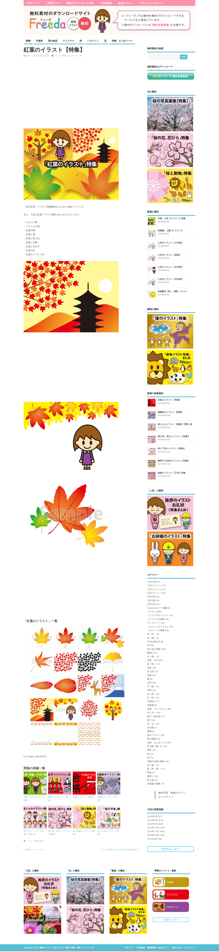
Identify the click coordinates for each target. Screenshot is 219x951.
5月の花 (151, 600)
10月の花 (151, 581)
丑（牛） (151, 634)
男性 (149, 750)
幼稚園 (150, 705)
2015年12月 (153, 827)
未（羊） (151, 723)
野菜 (149, 772)
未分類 (150, 727)
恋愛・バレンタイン (157, 708)
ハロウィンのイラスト (158, 626)
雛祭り (150, 776)
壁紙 (149, 675)
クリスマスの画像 (155, 619)
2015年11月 (153, 831)
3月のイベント (154, 593)
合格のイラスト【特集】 (84, 796)
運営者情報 (151, 947)
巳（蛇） (151, 697)
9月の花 (151, 604)
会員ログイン (125, 3)
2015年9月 (152, 839)
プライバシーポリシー (151, 3)
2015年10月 (153, 835)
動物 (28, 40)
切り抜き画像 (153, 649)
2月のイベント (154, 589)
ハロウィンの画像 (155, 630)
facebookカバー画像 (157, 608)
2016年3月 (152, 816)
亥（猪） (151, 637)
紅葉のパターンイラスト (35, 849)
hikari (28, 55)
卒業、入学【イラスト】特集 (35, 798)
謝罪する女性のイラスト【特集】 (174, 460)
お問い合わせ (176, 947)
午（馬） (151, 656)
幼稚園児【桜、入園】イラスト (173, 291)
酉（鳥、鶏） (153, 768)
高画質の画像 (153, 783)
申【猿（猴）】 (154, 746)
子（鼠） (151, 686)
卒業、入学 (152, 660)
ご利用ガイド (53, 3)
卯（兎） (151, 664)
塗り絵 (150, 671)
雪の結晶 (52, 40)
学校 (149, 690)
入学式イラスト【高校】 (169, 254)
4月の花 (151, 596)
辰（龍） (151, 765)
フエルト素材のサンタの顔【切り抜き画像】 (118, 849)
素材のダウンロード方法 (79, 3)
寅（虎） (151, 694)
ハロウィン (93, 40)
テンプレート (153, 622)
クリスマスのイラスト (158, 615)
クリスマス (68, 40)
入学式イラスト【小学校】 (170, 242)
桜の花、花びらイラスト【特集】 (59, 833)
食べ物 (150, 780)
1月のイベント (154, 585)
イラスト (57, 55)
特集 (36, 841)
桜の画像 (151, 738)
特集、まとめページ (122, 40)
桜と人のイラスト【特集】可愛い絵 (34, 833)
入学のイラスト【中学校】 (170, 266)
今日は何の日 (153, 641)
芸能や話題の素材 (155, 761)
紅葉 (41, 841)
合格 (149, 667)
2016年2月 (152, 820)
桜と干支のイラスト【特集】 (108, 833)
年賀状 (39, 40)
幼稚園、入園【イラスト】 (170, 230)
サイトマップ (189, 947)
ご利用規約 (106, 3)
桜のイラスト (153, 735)
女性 (149, 682)
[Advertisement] (83, 93)
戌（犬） (151, 712)
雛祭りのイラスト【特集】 (58, 798)
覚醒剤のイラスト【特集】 (107, 798)
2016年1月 (152, 823)
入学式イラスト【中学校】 (170, 279)
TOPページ (33, 3)
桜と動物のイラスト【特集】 (84, 833)
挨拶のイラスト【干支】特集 (172, 472)
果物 (149, 731)
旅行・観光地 (153, 716)
